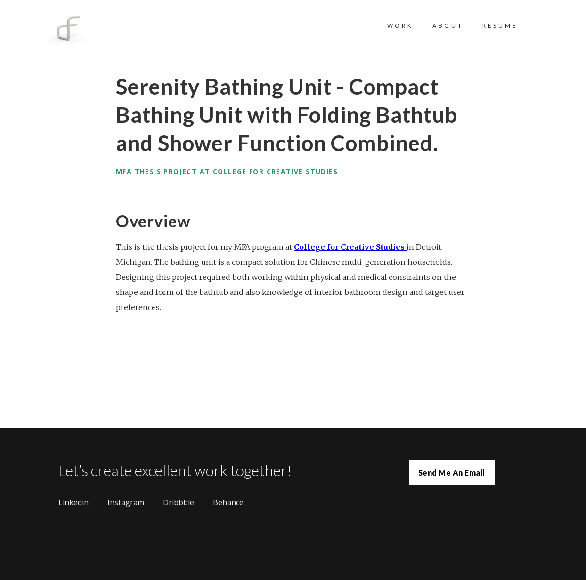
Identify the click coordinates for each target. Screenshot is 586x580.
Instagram (125, 502)
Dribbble (178, 502)
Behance (228, 502)
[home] (75, 30)
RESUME (500, 25)
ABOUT (448, 25)
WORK (400, 25)
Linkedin (73, 502)
